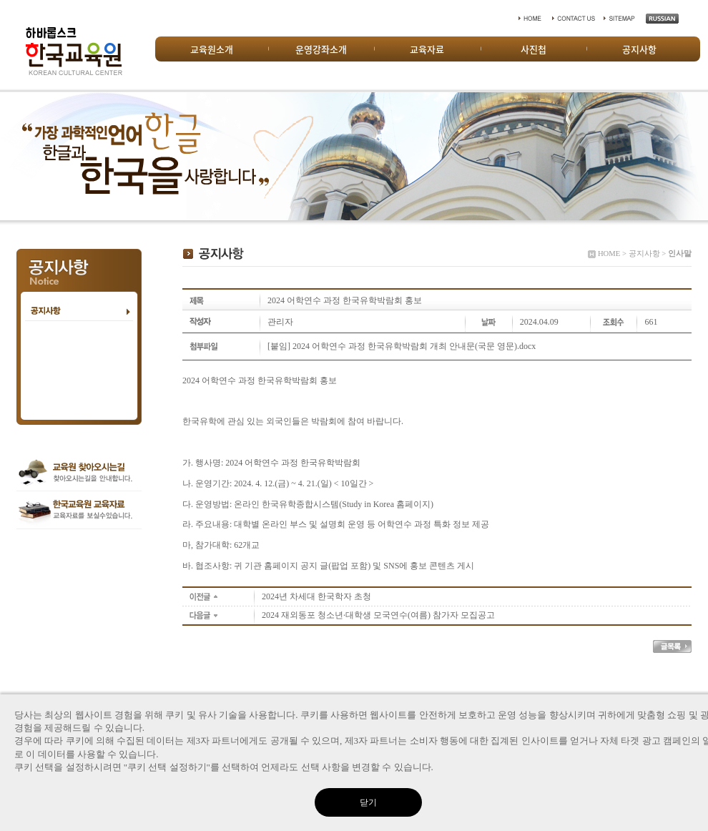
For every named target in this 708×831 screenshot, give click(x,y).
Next (689, 155)
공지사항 (639, 49)
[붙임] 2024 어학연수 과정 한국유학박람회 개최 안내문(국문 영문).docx (401, 346)
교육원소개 (211, 49)
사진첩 (533, 49)
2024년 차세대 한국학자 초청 (316, 596)
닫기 (368, 802)
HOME (609, 253)
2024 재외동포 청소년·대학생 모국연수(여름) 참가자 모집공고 (378, 615)
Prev (18, 155)
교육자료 (427, 49)
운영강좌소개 (321, 49)
